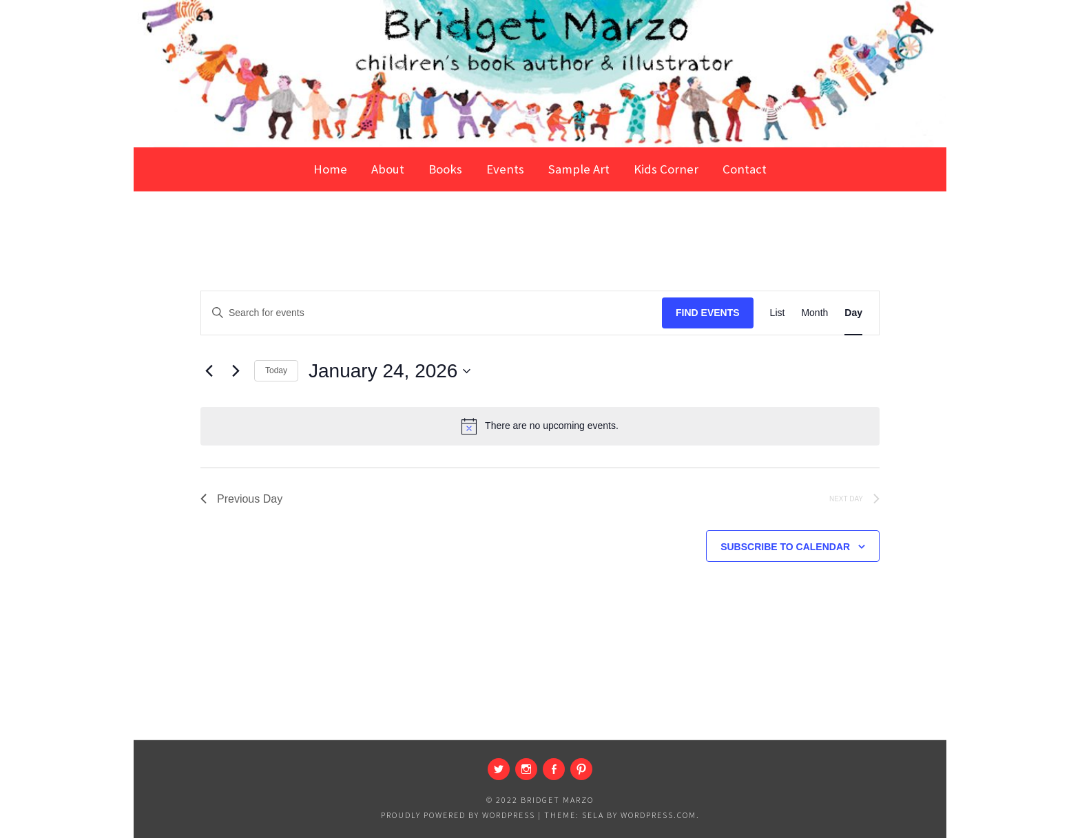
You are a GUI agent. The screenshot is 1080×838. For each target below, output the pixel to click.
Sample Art (579, 169)
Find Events (708, 312)
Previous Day (241, 499)
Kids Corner (666, 169)
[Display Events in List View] (777, 313)
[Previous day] (208, 371)
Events (505, 169)
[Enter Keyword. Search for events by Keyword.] (431, 313)
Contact (745, 169)
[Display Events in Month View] (814, 313)
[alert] (540, 426)
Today (276, 370)
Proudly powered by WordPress (458, 815)
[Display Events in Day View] (853, 313)
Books (445, 169)
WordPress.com (658, 815)
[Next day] (235, 371)
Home (330, 169)
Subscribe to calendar (785, 546)
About (387, 169)
